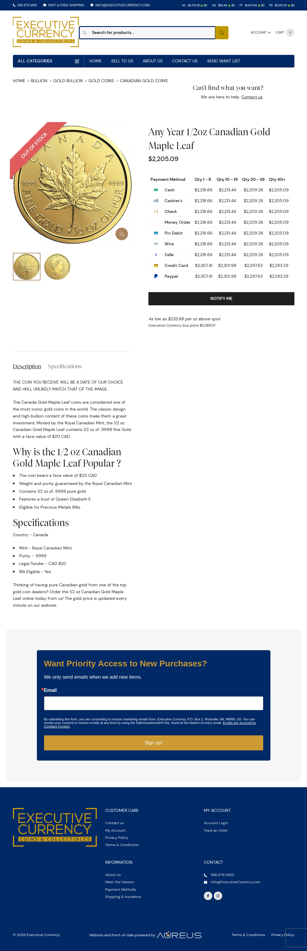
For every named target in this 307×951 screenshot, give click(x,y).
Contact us (252, 97)
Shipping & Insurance (123, 896)
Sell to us (122, 61)
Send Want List (223, 61)
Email (50, 690)
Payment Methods (120, 889)
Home (95, 61)
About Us (152, 61)
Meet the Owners (119, 882)
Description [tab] (27, 366)
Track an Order (216, 830)
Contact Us (185, 61)
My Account (115, 830)
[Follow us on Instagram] (218, 896)
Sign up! (153, 742)
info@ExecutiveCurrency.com (122, 5)
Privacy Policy (116, 837)
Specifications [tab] (65, 366)
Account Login (216, 823)
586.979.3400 (27, 5)
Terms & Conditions (122, 844)
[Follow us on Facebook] (208, 896)
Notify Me (221, 298)
